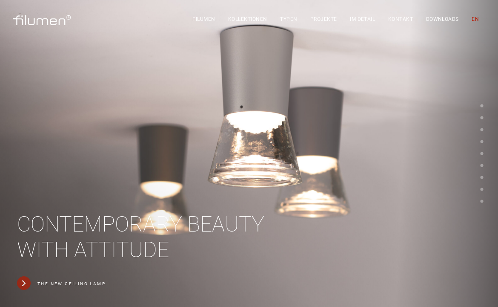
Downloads (442, 19)
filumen (203, 19)
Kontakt (400, 19)
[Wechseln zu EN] (475, 19)
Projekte (323, 19)
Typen (288, 19)
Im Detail (362, 19)
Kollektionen (247, 19)
